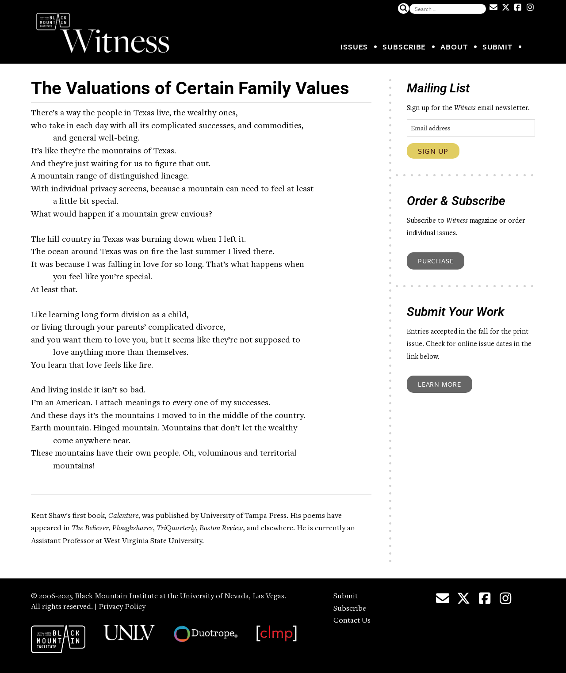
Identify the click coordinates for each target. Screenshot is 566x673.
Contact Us (352, 621)
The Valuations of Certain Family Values (190, 88)
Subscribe (404, 46)
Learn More (439, 384)
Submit (497, 46)
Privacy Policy (122, 607)
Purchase (435, 261)
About (454, 46)
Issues (354, 46)
